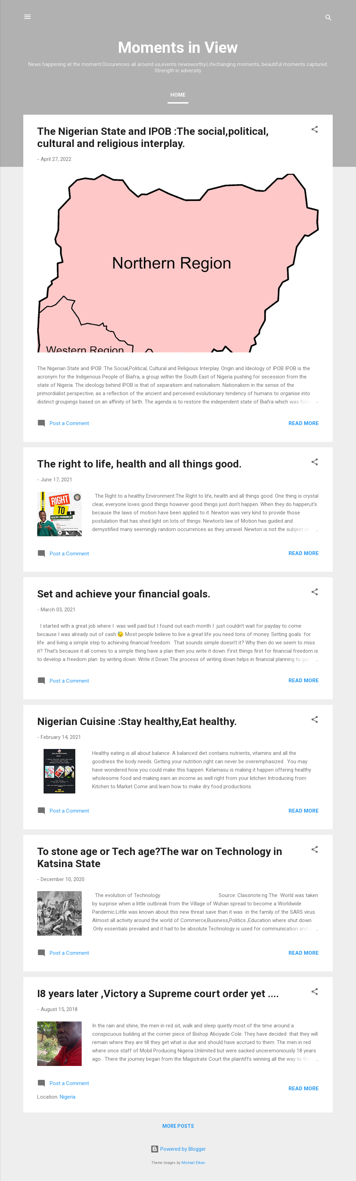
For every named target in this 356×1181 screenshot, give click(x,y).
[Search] (328, 19)
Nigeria (67, 1097)
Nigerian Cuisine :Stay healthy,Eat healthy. (137, 721)
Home (178, 95)
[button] (314, 130)
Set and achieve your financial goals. (123, 594)
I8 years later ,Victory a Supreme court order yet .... (158, 993)
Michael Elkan (193, 1162)
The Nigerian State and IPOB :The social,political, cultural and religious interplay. (153, 137)
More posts (178, 1126)
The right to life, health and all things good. (139, 464)
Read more (304, 423)
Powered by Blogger (178, 1149)
